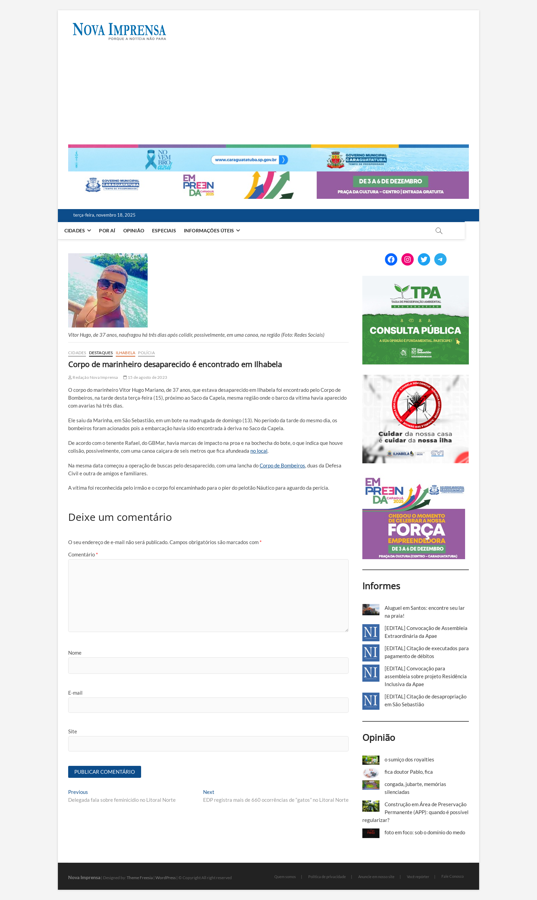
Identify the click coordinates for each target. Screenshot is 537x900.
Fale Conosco (452, 876)
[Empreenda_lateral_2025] (413, 477)
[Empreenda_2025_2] (268, 175)
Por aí (115, 230)
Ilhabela (126, 352)
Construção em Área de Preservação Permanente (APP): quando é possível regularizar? (415, 812)
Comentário (83, 554)
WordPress (165, 877)
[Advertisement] (268, 93)
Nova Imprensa (84, 877)
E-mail (75, 693)
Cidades (82, 230)
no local (258, 451)
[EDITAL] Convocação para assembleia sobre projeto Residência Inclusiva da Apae (426, 676)
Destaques (101, 352)
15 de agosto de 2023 (145, 377)
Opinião (140, 230)
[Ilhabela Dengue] (415, 378)
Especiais (171, 230)
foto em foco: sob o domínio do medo (425, 832)
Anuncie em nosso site (376, 876)
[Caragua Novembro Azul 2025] (268, 148)
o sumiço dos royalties (409, 759)
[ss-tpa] (415, 280)
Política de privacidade (327, 876)
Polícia (146, 352)
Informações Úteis (216, 230)
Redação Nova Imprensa (93, 377)
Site (72, 731)
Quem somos (285, 876)
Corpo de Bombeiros (282, 465)
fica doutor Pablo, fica (409, 772)
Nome (75, 653)
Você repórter (418, 876)
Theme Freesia (140, 877)
